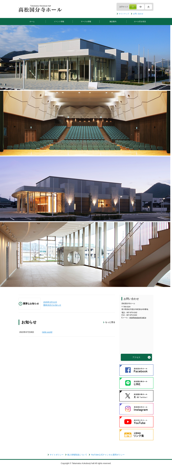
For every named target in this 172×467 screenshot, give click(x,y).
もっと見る (110, 322)
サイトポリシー (57, 455)
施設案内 (113, 22)
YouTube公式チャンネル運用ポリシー (107, 455)
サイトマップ (124, 14)
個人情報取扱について (77, 455)
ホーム (32, 22)
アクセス (136, 357)
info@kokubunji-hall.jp (137, 318)
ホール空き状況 (140, 22)
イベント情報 (59, 22)
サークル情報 (86, 22)
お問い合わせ (138, 14)
